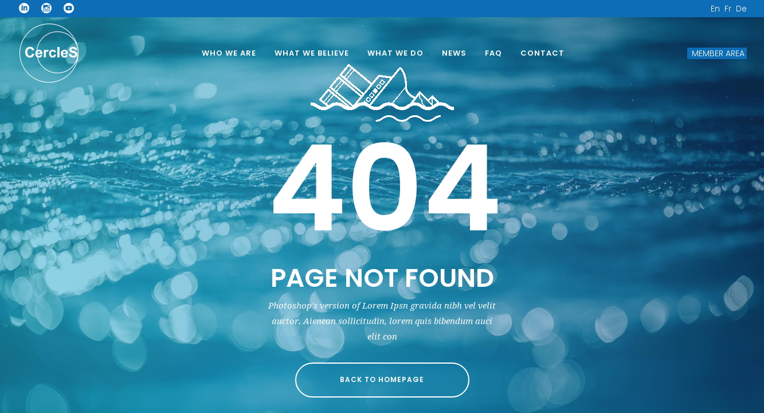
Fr (727, 8)
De (741, 8)
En (715, 8)
